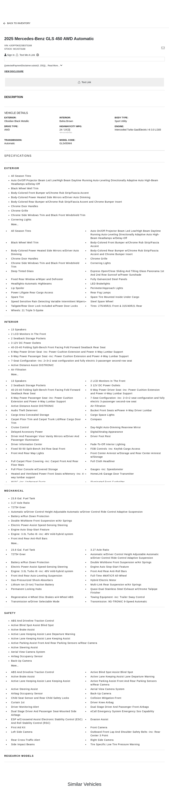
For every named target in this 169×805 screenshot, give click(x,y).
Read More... (55, 65)
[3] (68, 129)
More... (15, 224)
